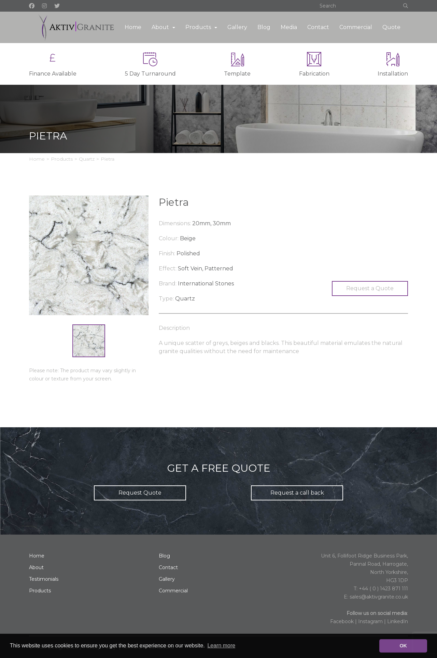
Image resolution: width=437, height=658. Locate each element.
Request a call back (297, 492)
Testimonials (43, 579)
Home (133, 27)
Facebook (342, 621)
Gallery (237, 27)
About (36, 567)
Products (62, 159)
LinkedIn (397, 621)
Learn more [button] (221, 645)
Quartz (87, 159)
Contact (318, 27)
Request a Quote (370, 288)
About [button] (160, 27)
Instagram (370, 621)
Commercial (355, 27)
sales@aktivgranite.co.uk (379, 597)
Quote (391, 27)
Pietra (107, 159)
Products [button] (198, 27)
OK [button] (403, 645)
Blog (263, 27)
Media (289, 27)
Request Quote (139, 492)
